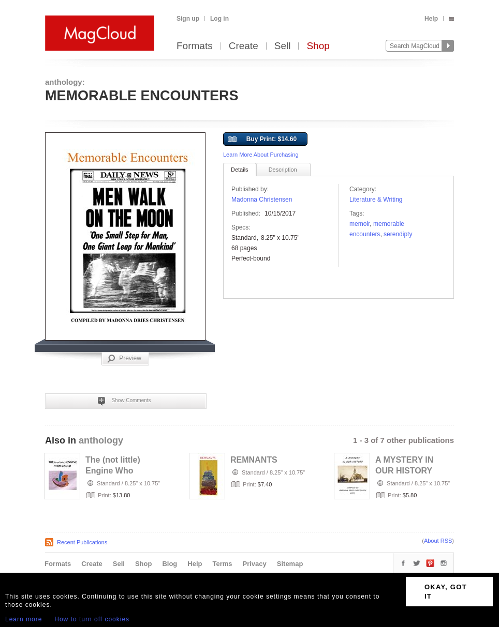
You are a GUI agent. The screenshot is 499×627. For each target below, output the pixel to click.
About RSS (438, 541)
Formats (195, 46)
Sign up (188, 18)
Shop (317, 46)
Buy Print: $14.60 (262, 139)
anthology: (65, 82)
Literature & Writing (376, 199)
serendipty (398, 234)
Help (431, 18)
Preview (124, 359)
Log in (219, 18)
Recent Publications (82, 542)
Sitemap (290, 564)
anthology (101, 440)
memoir (359, 223)
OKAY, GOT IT (445, 591)
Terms (222, 564)
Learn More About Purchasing (261, 154)
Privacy (255, 564)
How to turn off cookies (91, 619)
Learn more (23, 619)
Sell (282, 46)
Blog (169, 564)
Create (243, 46)
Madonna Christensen (261, 199)
